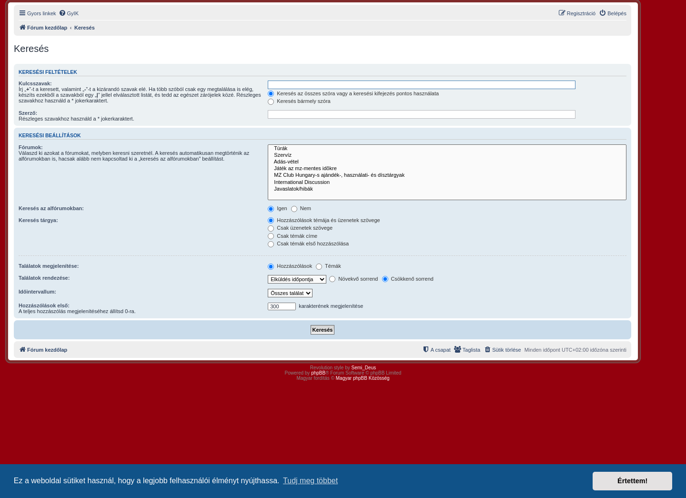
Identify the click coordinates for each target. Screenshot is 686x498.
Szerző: (28, 113)
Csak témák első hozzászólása (308, 243)
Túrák (447, 148)
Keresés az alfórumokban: (51, 208)
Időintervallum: (37, 292)
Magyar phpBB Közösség (363, 378)
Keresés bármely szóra (299, 101)
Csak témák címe (292, 236)
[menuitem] (69, 13)
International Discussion (447, 182)
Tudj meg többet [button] (310, 481)
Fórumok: (31, 147)
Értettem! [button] (632, 481)
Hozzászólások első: (44, 305)
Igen (277, 208)
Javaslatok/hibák (447, 189)
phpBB (318, 373)
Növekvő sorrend (353, 279)
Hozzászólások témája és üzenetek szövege (324, 220)
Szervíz (447, 155)
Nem (301, 208)
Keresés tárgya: (38, 220)
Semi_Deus (364, 367)
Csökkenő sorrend (408, 279)
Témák (328, 266)
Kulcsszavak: (35, 83)
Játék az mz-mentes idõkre (447, 168)
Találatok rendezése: (44, 278)
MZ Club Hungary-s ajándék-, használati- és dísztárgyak (447, 175)
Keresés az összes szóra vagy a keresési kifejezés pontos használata (353, 93)
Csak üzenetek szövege (300, 228)
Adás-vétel (447, 162)
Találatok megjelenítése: (49, 266)
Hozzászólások (290, 266)
